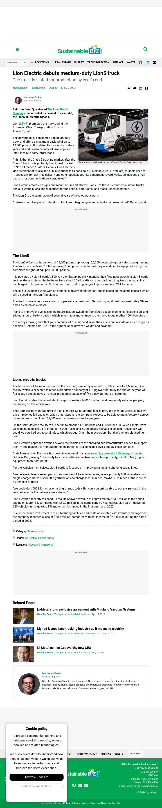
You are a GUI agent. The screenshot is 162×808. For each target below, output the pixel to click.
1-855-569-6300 (149, 778)
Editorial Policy (80, 803)
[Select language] (16, 62)
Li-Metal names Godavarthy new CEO (64, 648)
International (46, 545)
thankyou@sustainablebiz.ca (142, 786)
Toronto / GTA (93, 633)
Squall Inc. (152, 792)
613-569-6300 (150, 782)
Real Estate (63, 62)
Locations (40, 62)
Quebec (53, 88)
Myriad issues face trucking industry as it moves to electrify (80, 629)
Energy (79, 62)
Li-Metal (75, 614)
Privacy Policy (62, 803)
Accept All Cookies (36, 777)
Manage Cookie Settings (36, 786)
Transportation (98, 62)
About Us (47, 803)
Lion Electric (38, 88)
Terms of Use (98, 803)
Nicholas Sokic (33, 97)
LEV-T (24, 124)
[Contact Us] (156, 62)
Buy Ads (135, 753)
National (85, 614)
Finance (118, 62)
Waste (131, 62)
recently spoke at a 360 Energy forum (115, 453)
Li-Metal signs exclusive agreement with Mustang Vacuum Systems (86, 609)
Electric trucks (46, 538)
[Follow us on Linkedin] (149, 62)
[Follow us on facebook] (142, 62)
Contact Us (114, 803)
